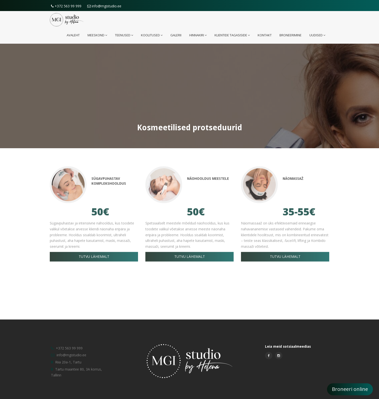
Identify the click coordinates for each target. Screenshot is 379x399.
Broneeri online (350, 389)
